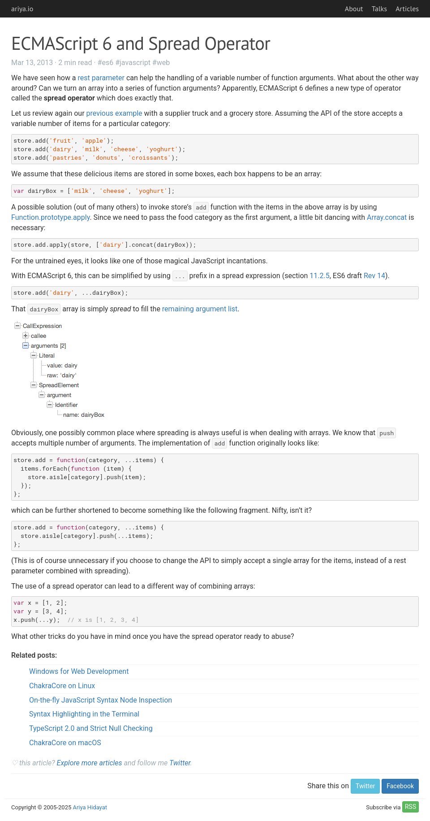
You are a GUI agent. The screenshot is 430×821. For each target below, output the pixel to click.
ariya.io (22, 8)
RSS (410, 806)
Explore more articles (89, 763)
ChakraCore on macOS (65, 742)
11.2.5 (319, 275)
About (354, 8)
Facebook (400, 786)
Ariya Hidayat (90, 807)
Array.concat (387, 217)
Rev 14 (374, 275)
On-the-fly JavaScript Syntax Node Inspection (100, 700)
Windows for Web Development (79, 671)
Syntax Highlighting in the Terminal (84, 714)
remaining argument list (200, 309)
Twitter (179, 763)
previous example (114, 113)
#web (161, 62)
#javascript (132, 62)
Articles (407, 8)
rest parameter (101, 78)
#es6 (106, 62)
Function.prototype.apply (50, 217)
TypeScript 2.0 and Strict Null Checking (91, 728)
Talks (379, 8)
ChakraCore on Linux (62, 685)
